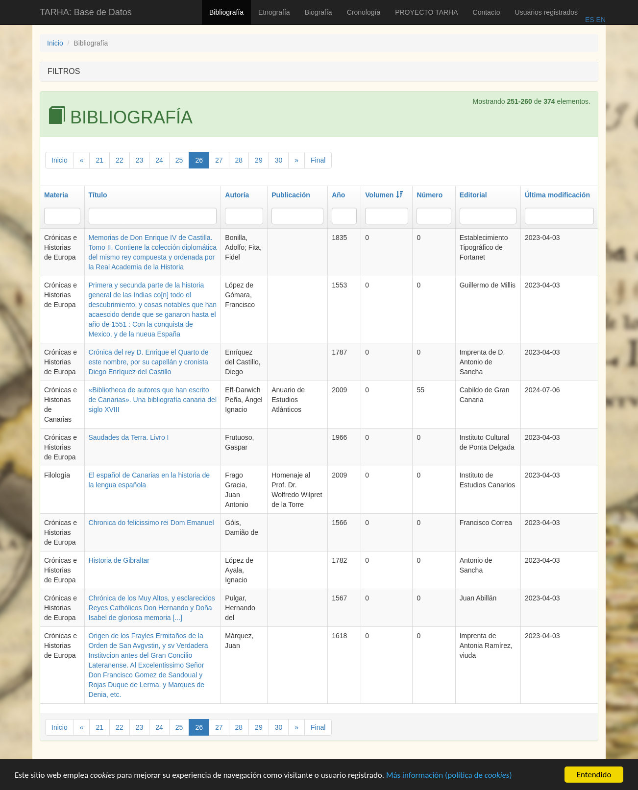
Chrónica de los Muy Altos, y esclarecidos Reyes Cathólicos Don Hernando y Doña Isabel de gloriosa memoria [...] (152, 608)
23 (140, 160)
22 (119, 160)
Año (338, 195)
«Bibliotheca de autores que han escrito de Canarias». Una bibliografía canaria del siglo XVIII (153, 399)
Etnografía (274, 12)
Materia (56, 195)
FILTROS (64, 71)
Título (98, 195)
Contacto (486, 12)
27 (219, 160)
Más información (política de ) (449, 776)
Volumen (384, 195)
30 (279, 160)
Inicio (55, 43)
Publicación (290, 195)
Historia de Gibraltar (119, 560)
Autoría (237, 195)
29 (259, 160)
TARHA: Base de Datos (86, 12)
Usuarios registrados (546, 12)
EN (600, 20)
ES (589, 20)
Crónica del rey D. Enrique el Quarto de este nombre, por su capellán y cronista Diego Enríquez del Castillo (149, 362)
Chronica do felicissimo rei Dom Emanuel (151, 523)
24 (159, 160)
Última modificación (557, 195)
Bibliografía (226, 12)
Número (429, 195)
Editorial (473, 195)
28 (239, 160)
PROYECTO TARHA (426, 12)
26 (199, 160)
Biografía (318, 12)
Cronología (364, 12)
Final (318, 160)
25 (179, 160)
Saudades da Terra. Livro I (129, 437)
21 (99, 160)
